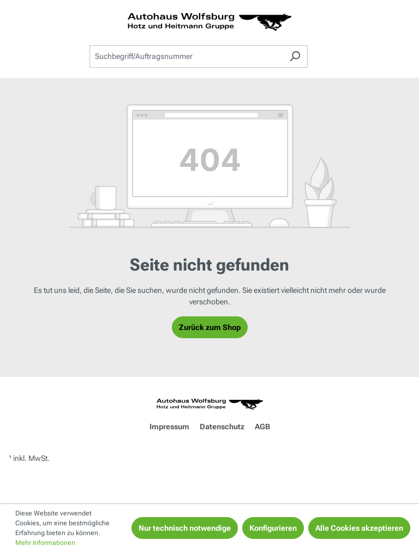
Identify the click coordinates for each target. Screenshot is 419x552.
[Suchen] (295, 56)
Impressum (169, 426)
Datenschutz (222, 426)
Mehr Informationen (45, 543)
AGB (262, 426)
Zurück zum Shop (210, 327)
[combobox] (186, 56)
